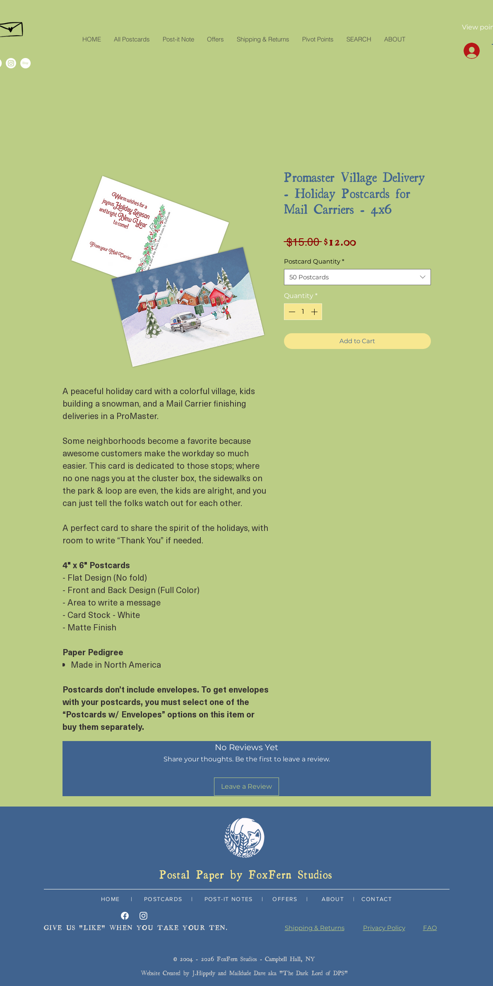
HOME (110, 899)
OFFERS (284, 899)
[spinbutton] (303, 312)
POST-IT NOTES (228, 899)
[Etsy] (25, 63)
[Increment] (315, 312)
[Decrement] (291, 312)
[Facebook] (125, 916)
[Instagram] (11, 63)
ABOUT (333, 899)
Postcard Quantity (314, 261)
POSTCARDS (162, 899)
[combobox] (357, 277)
